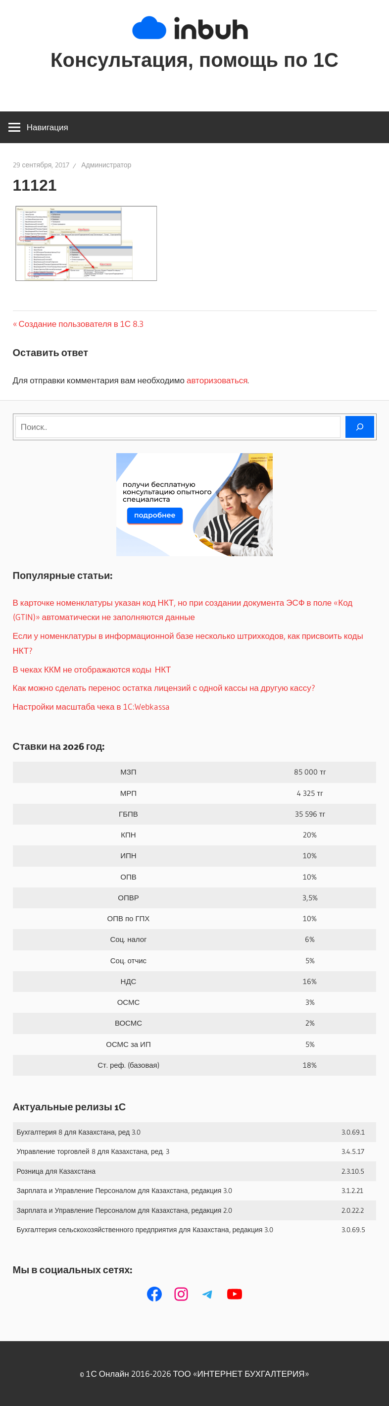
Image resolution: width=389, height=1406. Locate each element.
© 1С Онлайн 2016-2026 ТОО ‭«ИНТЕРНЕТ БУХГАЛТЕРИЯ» (194, 1373)
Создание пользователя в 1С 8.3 (81, 323)
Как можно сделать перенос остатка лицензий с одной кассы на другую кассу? (164, 687)
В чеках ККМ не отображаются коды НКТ (92, 669)
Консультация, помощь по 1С (194, 60)
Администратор (106, 164)
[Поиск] (359, 427)
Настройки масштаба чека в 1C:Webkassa (91, 706)
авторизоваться (217, 380)
